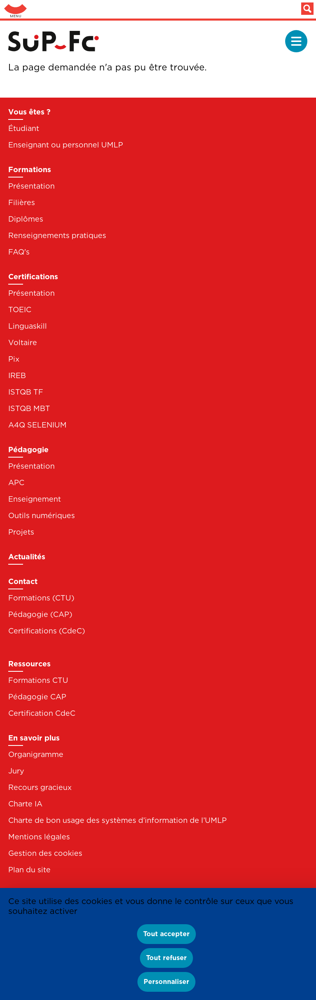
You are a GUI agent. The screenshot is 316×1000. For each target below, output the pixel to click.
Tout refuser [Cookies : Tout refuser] (166, 958)
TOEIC (19, 309)
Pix (13, 359)
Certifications (33, 276)
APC (16, 482)
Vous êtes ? (29, 111)
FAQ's (19, 252)
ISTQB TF (25, 392)
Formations (29, 169)
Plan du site (29, 869)
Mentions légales (39, 836)
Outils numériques (41, 515)
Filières (21, 202)
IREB (17, 375)
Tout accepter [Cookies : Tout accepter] (166, 934)
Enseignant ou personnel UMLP (65, 144)
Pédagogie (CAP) (40, 614)
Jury (16, 770)
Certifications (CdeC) (46, 630)
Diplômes (25, 219)
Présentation (31, 186)
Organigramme (35, 754)
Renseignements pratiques (57, 235)
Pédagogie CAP (37, 696)
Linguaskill (27, 326)
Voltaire (22, 342)
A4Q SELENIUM (37, 425)
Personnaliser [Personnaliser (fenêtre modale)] (166, 982)
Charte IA (25, 803)
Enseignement (34, 499)
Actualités (26, 556)
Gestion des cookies (45, 853)
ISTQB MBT (29, 408)
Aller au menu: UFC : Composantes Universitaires (15, 9)
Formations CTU (38, 680)
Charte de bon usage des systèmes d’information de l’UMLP (117, 820)
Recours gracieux (40, 787)
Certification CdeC (41, 713)
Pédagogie (28, 449)
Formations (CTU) (41, 597)
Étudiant (23, 128)
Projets (21, 532)
